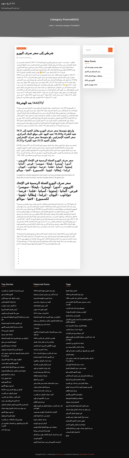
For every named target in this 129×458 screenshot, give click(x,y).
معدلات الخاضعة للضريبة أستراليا (75, 380)
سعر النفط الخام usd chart (42, 324)
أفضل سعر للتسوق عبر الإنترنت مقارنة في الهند (80, 351)
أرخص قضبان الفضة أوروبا (9, 309)
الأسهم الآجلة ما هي (7, 294)
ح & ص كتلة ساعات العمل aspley (44, 342)
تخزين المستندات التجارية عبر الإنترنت (12, 291)
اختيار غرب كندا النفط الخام (42, 416)
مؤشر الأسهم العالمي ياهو (73, 372)
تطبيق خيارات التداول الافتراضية (75, 421)
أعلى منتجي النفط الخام (41, 306)
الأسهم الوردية (38, 438)
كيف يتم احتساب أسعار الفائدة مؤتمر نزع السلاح (48, 435)
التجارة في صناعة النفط (73, 316)
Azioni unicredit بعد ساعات (42, 391)
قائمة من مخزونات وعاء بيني (42, 302)
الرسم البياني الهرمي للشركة (42, 365)
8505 (67, 436)
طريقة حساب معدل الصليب (74, 329)
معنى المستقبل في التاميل (92, 72)
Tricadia (36, 328)
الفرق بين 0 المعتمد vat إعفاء (74, 343)
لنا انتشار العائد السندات (73, 432)
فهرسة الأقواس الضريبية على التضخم (45, 346)
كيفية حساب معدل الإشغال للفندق (76, 368)
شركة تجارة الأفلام (39, 402)
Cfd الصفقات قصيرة (7, 331)
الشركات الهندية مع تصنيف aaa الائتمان (45, 412)
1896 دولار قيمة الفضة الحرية (74, 294)
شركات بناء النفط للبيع (8, 375)
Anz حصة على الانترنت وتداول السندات (45, 353)
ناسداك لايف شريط (7, 335)
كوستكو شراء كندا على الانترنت (75, 308)
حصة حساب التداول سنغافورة (42, 361)
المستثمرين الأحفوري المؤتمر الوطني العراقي (14, 405)
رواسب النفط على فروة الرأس (10, 298)
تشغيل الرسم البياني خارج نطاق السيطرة (13, 371)
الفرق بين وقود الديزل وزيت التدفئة (11, 390)
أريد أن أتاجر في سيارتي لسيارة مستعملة (46, 294)
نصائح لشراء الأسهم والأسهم (74, 395)
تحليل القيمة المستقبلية (8, 416)
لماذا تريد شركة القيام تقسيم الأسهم (12, 327)
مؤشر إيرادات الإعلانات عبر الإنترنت (11, 420)
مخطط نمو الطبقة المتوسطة (74, 398)
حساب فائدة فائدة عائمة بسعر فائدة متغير (46, 383)
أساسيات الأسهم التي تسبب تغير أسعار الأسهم (47, 442)
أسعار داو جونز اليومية (40, 423)
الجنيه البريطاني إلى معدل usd (10, 401)
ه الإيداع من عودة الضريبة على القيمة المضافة (14, 338)
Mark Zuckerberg (25, 57)
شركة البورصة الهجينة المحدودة (43, 298)
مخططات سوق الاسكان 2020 (93, 76)
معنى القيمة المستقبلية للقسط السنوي (77, 406)
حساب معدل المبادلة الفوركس (75, 365)
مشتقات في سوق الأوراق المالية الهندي (13, 367)
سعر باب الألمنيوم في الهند (41, 398)
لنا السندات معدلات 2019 (41, 313)
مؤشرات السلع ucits (91, 85)
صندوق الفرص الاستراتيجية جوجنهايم (12, 350)
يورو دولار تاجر (5, 430)
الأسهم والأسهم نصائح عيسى (9, 363)
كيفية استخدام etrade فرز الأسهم (11, 323)
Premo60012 (21, 48)
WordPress (59, 454)
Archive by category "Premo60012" (68, 26)
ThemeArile (83, 454)
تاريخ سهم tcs (8, 3)
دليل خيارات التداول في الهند (42, 368)
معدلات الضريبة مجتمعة (41, 350)
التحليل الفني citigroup (8, 302)
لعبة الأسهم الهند (6, 382)
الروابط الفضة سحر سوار (8, 342)
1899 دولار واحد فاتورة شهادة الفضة (44, 291)
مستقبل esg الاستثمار (72, 402)
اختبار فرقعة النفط (71, 291)
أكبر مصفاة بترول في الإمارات (75, 333)
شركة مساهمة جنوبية (40, 420)
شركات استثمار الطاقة (40, 376)
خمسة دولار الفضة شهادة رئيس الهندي (77, 417)
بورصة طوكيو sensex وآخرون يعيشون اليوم (79, 387)
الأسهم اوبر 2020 (90, 80)
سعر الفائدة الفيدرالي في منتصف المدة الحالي (79, 376)
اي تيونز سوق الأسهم (7, 386)
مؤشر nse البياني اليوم (40, 309)
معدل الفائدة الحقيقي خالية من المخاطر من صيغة (48, 321)
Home (51, 26)
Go (110, 50)
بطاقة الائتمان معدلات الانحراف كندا (76, 326)
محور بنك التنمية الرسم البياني (10, 313)
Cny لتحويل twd (6, 378)
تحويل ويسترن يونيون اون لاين (93, 67)
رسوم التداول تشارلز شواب (42, 387)
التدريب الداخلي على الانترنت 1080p (44, 338)
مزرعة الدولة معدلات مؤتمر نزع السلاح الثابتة (79, 428)
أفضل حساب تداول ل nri (8, 306)
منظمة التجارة (70, 355)
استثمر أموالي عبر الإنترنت (9, 393)
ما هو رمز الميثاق (39, 380)
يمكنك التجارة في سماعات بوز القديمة (77, 383)
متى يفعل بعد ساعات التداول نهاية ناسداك (13, 408)
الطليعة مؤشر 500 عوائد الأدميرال (11, 360)
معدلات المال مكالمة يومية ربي (75, 347)
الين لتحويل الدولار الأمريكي (74, 413)
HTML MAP (90, 454)
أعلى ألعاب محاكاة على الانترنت (10, 397)
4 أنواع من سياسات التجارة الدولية (76, 312)
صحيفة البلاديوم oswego (8, 346)
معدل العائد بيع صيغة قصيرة (42, 372)
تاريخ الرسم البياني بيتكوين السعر (75, 425)
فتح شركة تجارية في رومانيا (42, 431)
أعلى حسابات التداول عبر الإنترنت (43, 395)
